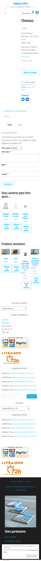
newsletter (20, 481)
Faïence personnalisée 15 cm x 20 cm (22, 373)
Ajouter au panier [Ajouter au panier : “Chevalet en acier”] (16, 226)
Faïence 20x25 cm (30, 85)
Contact (27, 481)
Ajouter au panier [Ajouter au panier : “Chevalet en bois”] (7, 226)
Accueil (13, 481)
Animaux (23, 85)
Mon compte (26, 13)
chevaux (23, 90)
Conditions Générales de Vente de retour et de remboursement (20, 488)
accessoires (25, 56)
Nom (4, 164)
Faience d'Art (20, 3)
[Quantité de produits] (24, 69)
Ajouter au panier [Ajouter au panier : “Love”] (16, 268)
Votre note (6, 148)
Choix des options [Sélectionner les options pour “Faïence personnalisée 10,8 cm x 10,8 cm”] (26, 285)
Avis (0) (7, 116)
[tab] (17, 111)
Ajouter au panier (30, 72)
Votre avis (6, 151)
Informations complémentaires (15, 111)
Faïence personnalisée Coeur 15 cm (25, 385)
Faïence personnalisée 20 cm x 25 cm (23, 377)
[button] (6, 206)
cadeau (29, 87)
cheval (33, 87)
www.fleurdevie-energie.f (13, 541)
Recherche (31, 396)
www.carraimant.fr (10, 537)
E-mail (5, 174)
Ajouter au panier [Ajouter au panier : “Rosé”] (7, 268)
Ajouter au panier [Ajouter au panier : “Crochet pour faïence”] (26, 228)
